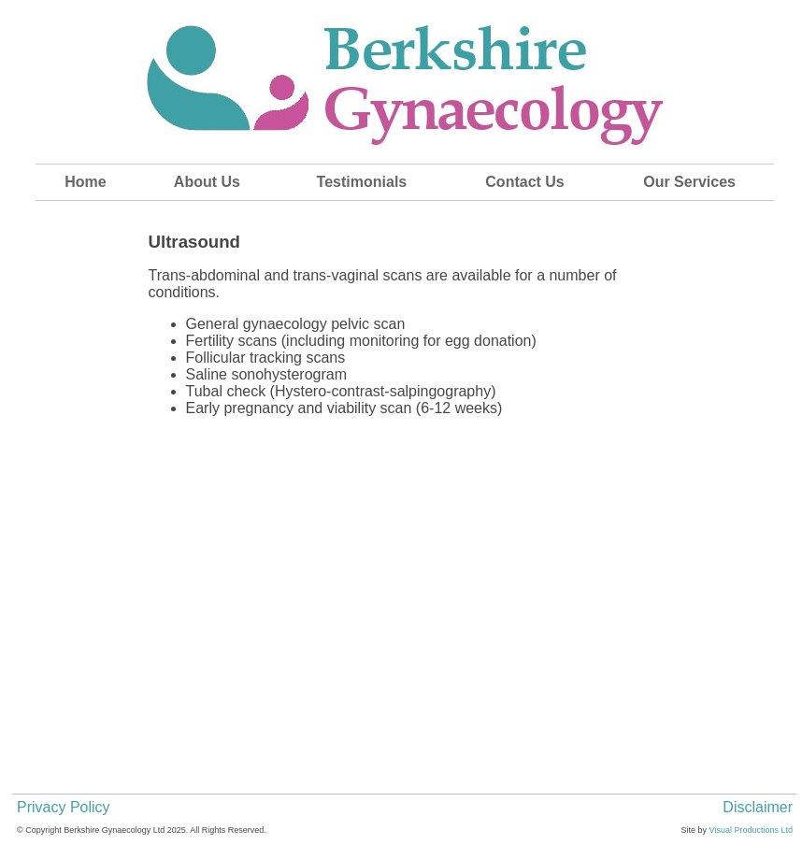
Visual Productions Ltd (751, 830)
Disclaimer (758, 807)
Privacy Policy (63, 807)
